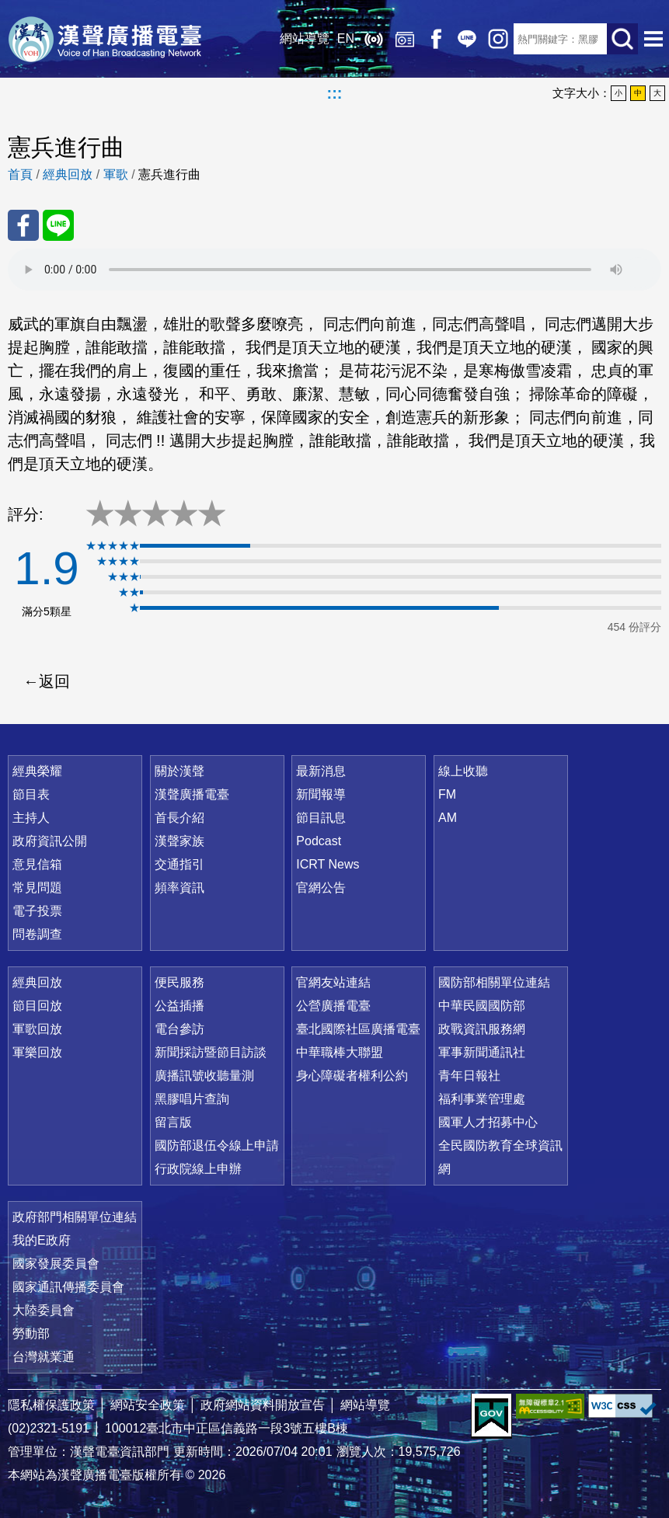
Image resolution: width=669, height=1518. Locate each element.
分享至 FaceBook (23, 225)
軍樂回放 (37, 1052)
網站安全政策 (147, 1405)
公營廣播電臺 (333, 1005)
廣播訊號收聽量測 (204, 1075)
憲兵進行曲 (169, 174)
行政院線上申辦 (198, 1168)
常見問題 (37, 887)
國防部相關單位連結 (494, 982)
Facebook (435, 38)
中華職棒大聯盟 (339, 1052)
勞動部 (31, 1333)
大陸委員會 (43, 1310)
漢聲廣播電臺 (105, 39)
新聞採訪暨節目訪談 (211, 1052)
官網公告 (321, 887)
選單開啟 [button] (653, 38)
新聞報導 (321, 794)
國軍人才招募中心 (488, 1122)
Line (467, 38)
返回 (54, 681)
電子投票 (37, 910)
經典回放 (404, 38)
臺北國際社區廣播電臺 (358, 1029)
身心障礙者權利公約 (352, 1075)
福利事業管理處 (481, 1098)
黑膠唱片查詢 (192, 1098)
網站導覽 (304, 38)
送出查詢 (622, 38)
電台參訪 (179, 1029)
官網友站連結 (333, 982)
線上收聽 (373, 38)
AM (447, 817)
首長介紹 (179, 817)
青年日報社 (469, 1075)
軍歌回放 (37, 1029)
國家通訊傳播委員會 (68, 1286)
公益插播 (179, 1005)
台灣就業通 (43, 1356)
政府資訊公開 (49, 841)
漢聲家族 (179, 841)
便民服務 (179, 982)
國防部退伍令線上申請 (217, 1145)
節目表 (31, 794)
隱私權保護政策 (51, 1405)
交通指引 (179, 864)
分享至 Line (58, 225)
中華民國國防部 (481, 1005)
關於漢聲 (179, 771)
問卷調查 (37, 934)
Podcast (318, 841)
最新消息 (321, 771)
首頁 (20, 174)
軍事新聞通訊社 (481, 1052)
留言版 (173, 1122)
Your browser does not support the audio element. (334, 270)
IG (498, 38)
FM (447, 794)
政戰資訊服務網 (481, 1029)
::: (335, 93)
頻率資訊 (179, 887)
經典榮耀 (37, 771)
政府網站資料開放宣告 (262, 1405)
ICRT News (327, 864)
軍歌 (115, 174)
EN (345, 38)
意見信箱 (37, 864)
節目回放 (37, 1005)
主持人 (31, 817)
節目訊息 (321, 817)
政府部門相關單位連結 (74, 1217)
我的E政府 (41, 1240)
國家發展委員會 (55, 1263)
